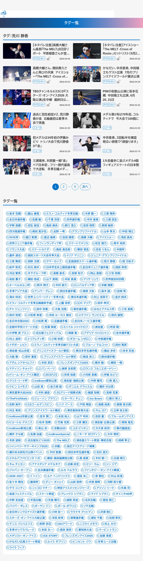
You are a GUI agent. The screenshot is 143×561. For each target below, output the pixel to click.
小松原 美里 (35, 315)
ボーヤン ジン (43, 505)
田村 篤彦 (121, 344)
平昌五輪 (36, 500)
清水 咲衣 (15, 297)
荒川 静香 (109, 261)
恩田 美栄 (66, 529)
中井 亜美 (92, 219)
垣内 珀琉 (15, 315)
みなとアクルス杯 (104, 309)
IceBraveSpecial (59, 434)
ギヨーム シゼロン (80, 338)
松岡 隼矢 (115, 517)
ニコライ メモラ (89, 523)
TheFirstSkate (18, 398)
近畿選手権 (61, 321)
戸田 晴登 (85, 404)
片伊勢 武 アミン (19, 332)
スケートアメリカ (78, 243)
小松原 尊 (41, 321)
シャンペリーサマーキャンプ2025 (28, 446)
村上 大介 (110, 523)
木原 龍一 (91, 213)
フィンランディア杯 (50, 243)
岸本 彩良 (128, 350)
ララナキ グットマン (81, 511)
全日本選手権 (17, 219)
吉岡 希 (121, 291)
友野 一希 (59, 231)
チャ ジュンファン (19, 309)
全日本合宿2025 (19, 321)
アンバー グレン (43, 291)
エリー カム (92, 464)
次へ (85, 186)
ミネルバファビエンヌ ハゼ (24, 458)
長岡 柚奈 (107, 225)
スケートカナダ (40, 249)
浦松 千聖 (96, 517)
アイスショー (39, 58)
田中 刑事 (42, 309)
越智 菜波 (72, 500)
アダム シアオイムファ (21, 362)
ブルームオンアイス (122, 416)
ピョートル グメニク (20, 422)
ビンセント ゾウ (82, 541)
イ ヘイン (35, 476)
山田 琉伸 (76, 482)
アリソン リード (105, 487)
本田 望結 (15, 440)
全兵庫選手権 (46, 470)
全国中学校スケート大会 (23, 326)
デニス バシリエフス (21, 523)
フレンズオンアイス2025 (74, 362)
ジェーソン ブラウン (46, 398)
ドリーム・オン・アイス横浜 (24, 374)
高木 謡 (105, 291)
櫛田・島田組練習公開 (59, 458)
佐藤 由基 (36, 434)
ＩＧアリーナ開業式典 (69, 392)
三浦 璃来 (109, 213)
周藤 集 (72, 332)
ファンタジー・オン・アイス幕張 (101, 470)
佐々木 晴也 (16, 482)
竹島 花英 (63, 422)
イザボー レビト (18, 344)
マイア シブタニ (100, 493)
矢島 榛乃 (54, 500)
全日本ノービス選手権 (87, 321)
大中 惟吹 (113, 434)
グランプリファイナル (84, 231)
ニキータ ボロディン (88, 434)
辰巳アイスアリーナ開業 (81, 446)
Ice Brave (96, 398)
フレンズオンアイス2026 (79, 535)
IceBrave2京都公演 (21, 416)
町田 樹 (114, 326)
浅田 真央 (126, 237)
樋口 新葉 (31, 237)
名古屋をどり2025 (39, 440)
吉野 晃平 (15, 404)
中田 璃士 (128, 231)
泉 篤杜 (99, 476)
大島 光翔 (60, 309)
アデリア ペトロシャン (96, 332)
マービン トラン (108, 529)
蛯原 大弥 (88, 291)
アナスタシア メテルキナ (46, 464)
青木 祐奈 (119, 243)
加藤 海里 (105, 535)
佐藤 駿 (36, 219)
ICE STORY (50, 535)
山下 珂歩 (82, 416)
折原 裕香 (70, 374)
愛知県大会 (85, 529)
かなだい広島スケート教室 (24, 541)
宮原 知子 (77, 273)
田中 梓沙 (103, 303)
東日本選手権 (79, 297)
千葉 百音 (54, 219)
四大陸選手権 (17, 231)
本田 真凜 (70, 279)
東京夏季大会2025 (20, 392)
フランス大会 (17, 249)
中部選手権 (104, 338)
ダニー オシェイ (54, 482)
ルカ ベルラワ (69, 470)
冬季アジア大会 (18, 291)
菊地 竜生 (127, 422)
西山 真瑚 (96, 273)
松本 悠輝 (45, 422)
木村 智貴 (55, 452)
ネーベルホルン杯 (19, 285)
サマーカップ (53, 261)
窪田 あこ (82, 476)
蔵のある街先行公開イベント (26, 452)
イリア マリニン (75, 255)
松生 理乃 (101, 243)
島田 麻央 (52, 225)
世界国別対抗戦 (114, 279)
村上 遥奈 (15, 338)
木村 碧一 (101, 458)
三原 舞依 (15, 261)
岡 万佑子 (128, 261)
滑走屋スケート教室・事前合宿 (94, 440)
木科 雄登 (44, 392)
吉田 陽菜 (68, 237)
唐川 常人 (115, 398)
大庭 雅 (13, 356)
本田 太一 (47, 529)
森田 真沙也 (39, 231)
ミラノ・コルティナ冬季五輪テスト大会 (56, 344)
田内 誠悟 (117, 315)
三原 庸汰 (82, 422)
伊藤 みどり (111, 374)
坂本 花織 (15, 213)
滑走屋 (99, 326)
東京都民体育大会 (78, 410)
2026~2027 (16, 476)
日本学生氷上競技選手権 (61, 267)
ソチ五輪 (88, 505)
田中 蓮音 (31, 356)
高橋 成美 (104, 404)
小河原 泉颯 (90, 374)
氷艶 (57, 446)
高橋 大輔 (87, 237)
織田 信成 (33, 279)
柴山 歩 (42, 428)
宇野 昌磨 (15, 225)
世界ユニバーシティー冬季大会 (46, 297)
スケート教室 (46, 493)
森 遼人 (113, 380)
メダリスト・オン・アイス (22, 535)
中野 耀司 (96, 380)
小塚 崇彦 (57, 338)
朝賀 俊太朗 (124, 404)
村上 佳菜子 (101, 297)
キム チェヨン (17, 464)
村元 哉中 (33, 267)
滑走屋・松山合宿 (19, 350)
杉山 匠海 (117, 476)
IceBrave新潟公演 (20, 428)
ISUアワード (65, 523)
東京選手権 (80, 309)
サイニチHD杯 (124, 493)
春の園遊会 (123, 428)
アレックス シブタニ (72, 493)
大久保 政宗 (103, 428)
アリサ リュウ (90, 279)
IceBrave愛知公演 (46, 380)
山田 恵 (39, 386)
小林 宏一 (57, 511)
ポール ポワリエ (67, 505)
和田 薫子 (15, 279)
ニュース (37, 128)
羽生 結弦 (33, 225)
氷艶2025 (60, 428)
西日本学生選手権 (79, 452)
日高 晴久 (119, 458)
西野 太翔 (33, 261)
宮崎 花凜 (112, 392)
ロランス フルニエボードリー (99, 368)
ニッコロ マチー (41, 487)
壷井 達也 (15, 255)
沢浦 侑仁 (106, 511)
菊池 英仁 (108, 500)
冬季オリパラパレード (21, 529)
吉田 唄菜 (89, 225)
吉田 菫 (99, 416)
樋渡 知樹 (93, 392)
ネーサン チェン (74, 398)
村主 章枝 (15, 410)
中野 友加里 (16, 500)
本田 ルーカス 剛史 (60, 315)
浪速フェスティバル (20, 493)
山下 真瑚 (52, 279)
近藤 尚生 (73, 464)
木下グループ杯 (37, 273)
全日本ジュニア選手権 (95, 267)
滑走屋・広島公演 (105, 422)
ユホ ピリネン (80, 428)
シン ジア (111, 464)
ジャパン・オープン (20, 470)
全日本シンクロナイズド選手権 (27, 511)
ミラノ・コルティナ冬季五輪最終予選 (30, 303)
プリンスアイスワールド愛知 (52, 350)
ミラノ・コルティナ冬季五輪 (62, 213)
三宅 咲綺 (114, 273)
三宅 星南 (127, 309)
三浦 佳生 (111, 219)
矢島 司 (125, 487)
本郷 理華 (107, 285)
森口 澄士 (70, 225)
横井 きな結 (16, 434)
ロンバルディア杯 (84, 285)
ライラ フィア (16, 547)
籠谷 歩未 (110, 350)
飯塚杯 (35, 482)
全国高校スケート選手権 (83, 261)
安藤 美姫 (50, 326)
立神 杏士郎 (121, 410)
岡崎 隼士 (124, 440)
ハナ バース (66, 404)
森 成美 (84, 458)
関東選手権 (77, 517)
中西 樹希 (94, 482)
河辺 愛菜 (15, 273)
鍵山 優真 (33, 213)
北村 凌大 (102, 452)
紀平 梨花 (15, 267)
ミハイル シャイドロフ (75, 326)
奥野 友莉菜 (69, 368)
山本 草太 (109, 231)
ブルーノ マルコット (96, 344)
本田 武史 (47, 362)
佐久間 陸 (56, 386)
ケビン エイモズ (18, 386)
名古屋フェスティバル (48, 332)
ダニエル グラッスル (81, 386)
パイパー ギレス (18, 505)
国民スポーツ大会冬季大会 (43, 255)
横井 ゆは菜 (106, 386)
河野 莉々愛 (114, 482)
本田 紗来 (57, 517)
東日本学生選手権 (86, 350)
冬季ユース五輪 (107, 541)
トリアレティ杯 (36, 338)
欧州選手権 (108, 356)
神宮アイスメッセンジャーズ (73, 487)
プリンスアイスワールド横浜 (44, 410)
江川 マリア (84, 303)
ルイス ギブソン (56, 541)
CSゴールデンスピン (40, 404)
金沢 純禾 (121, 297)
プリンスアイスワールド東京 (60, 356)
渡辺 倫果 (49, 237)
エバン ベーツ (47, 368)
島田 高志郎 (63, 249)
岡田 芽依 (121, 267)
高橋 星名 (59, 273)
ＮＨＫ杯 (13, 237)
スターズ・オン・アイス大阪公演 (27, 517)
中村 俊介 (61, 285)
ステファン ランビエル (91, 315)
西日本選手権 (68, 291)
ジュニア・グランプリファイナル (109, 255)
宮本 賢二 (45, 416)
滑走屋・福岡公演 (74, 380)
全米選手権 (123, 332)
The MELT (63, 440)
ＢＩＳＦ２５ (51, 374)
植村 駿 (99, 362)
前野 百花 (45, 523)
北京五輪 (90, 500)
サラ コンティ (17, 487)
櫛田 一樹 (116, 362)
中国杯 (121, 249)
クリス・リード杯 (18, 380)
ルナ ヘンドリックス (58, 476)
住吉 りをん (103, 249)
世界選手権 (73, 219)
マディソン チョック (20, 368)
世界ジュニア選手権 (20, 243)
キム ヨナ (101, 410)
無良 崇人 (89, 356)
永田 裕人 (64, 416)
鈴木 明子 (43, 285)
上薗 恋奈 (64, 303)
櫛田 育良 (83, 249)
